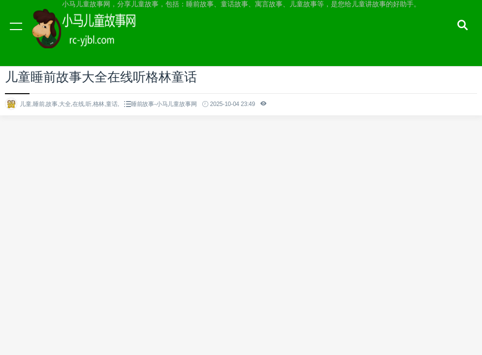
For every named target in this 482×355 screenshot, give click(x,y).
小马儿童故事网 (93, 35)
